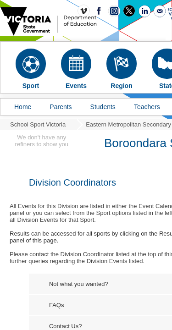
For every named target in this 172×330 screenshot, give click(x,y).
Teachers (147, 106)
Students (103, 106)
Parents (61, 106)
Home (22, 106)
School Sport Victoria (38, 124)
